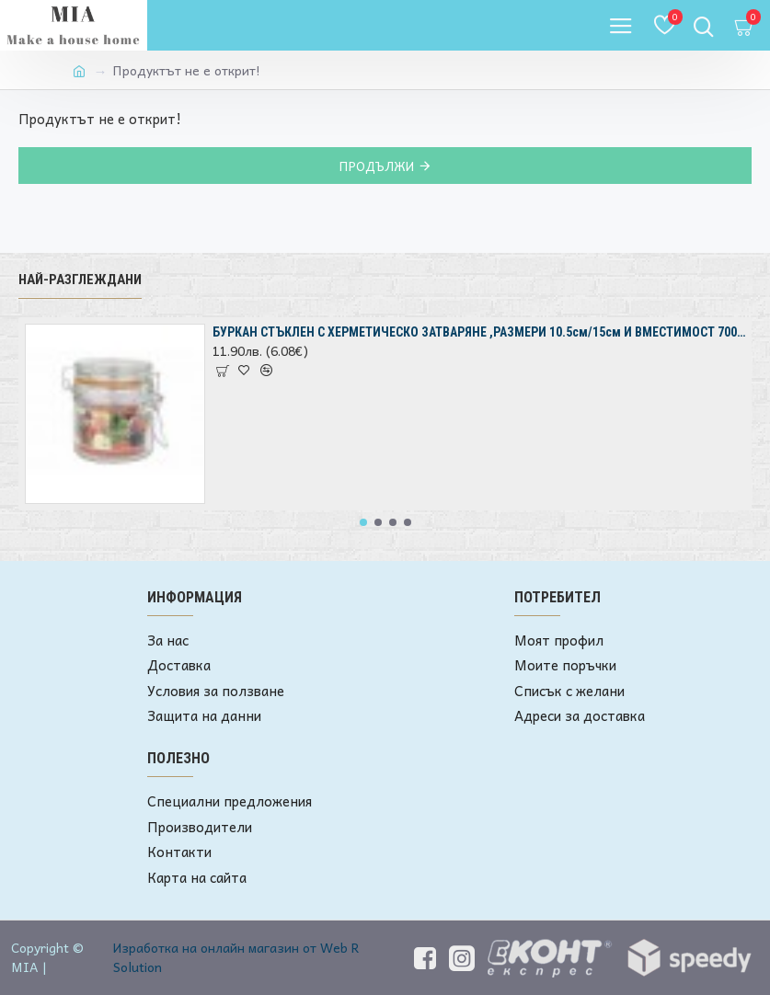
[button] (363, 522)
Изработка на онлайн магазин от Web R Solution (236, 957)
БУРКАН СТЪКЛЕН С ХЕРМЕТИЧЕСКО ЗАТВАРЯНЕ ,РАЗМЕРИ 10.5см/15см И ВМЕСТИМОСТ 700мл (479, 332)
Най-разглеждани (80, 279)
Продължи (376, 165)
